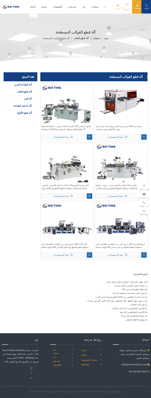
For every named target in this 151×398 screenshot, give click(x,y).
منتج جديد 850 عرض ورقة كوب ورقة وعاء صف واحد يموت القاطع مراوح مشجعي (119, 127)
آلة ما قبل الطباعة (22, 106)
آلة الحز (27, 99)
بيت (54, 349)
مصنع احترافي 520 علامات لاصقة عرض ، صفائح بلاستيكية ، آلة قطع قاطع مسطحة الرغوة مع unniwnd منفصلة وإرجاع (66, 128)
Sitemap (85, 364)
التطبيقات (57, 6)
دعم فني (72, 6)
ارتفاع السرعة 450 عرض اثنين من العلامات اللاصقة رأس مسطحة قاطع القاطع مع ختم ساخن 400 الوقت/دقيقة (120, 245)
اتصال (33, 6)
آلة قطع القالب (24, 91)
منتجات (95, 6)
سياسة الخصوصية (89, 360)
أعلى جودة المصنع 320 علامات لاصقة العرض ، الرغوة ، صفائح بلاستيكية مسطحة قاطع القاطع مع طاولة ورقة (65, 186)
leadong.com (36, 391)
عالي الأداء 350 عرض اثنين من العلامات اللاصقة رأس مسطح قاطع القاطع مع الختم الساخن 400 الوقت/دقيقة (65, 245)
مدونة (44, 6)
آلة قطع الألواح (24, 113)
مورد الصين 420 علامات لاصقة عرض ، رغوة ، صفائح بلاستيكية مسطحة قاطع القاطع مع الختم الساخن (118, 186)
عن (83, 6)
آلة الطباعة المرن (23, 84)
